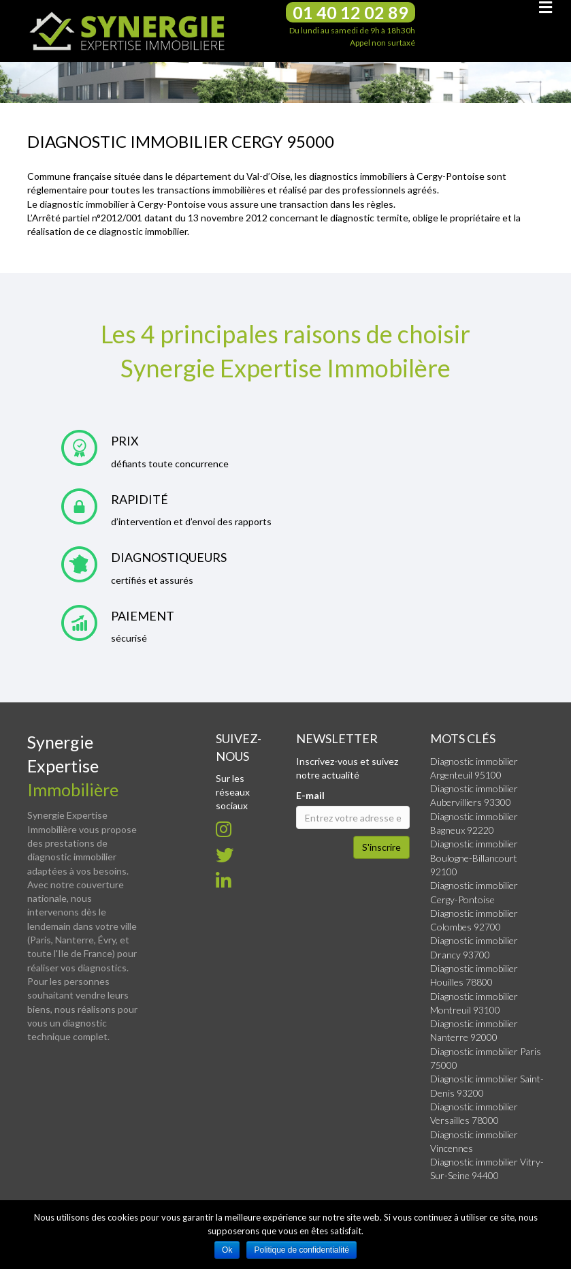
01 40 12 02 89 (350, 12)
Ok (227, 1250)
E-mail (310, 795)
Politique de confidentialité (301, 1250)
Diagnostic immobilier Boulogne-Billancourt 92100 (474, 857)
